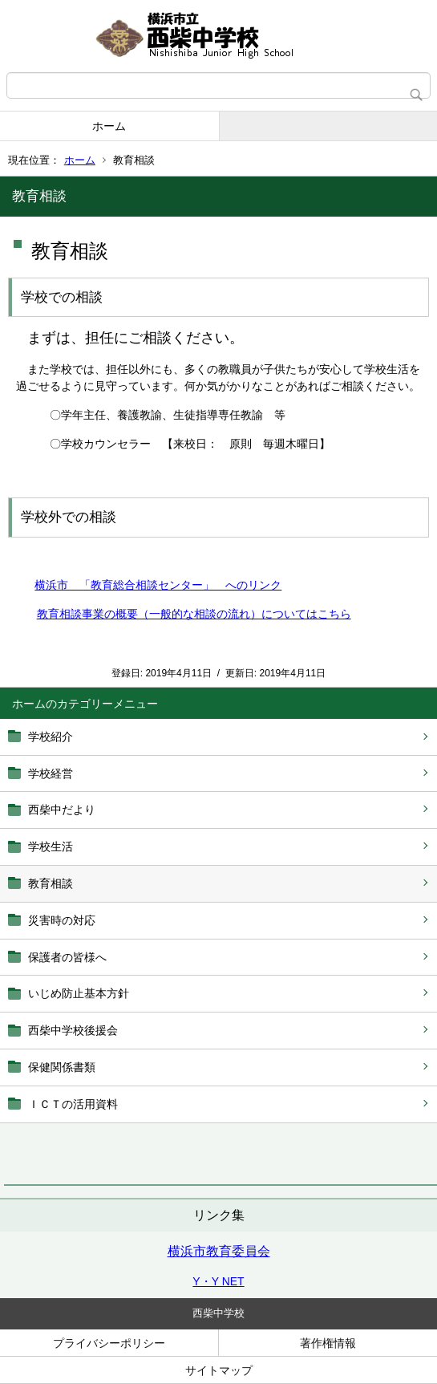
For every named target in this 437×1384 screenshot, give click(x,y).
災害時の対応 (61, 920)
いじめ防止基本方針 (78, 993)
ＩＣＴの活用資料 (73, 1104)
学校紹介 (50, 736)
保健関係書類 (61, 1067)
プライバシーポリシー (109, 1343)
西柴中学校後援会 (73, 1030)
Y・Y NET (218, 1281)
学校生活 (50, 846)
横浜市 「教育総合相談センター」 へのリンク (157, 584)
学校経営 (50, 773)
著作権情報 (328, 1343)
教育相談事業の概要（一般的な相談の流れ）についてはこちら (194, 613)
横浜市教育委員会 (219, 1251)
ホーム (109, 126)
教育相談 (50, 883)
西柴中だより (61, 809)
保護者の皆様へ (67, 957)
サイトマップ (219, 1370)
